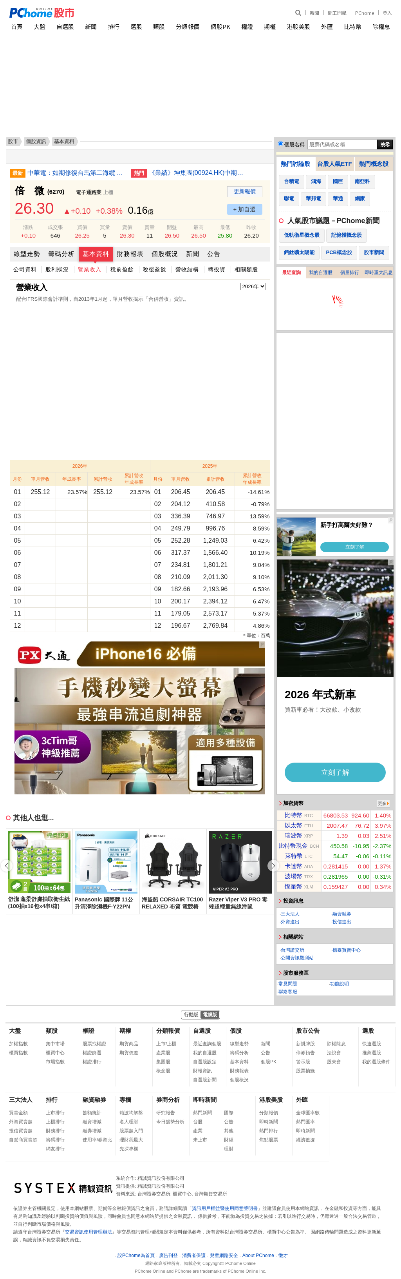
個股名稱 (294, 144)
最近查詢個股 (207, 1043)
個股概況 (165, 254)
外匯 (327, 26)
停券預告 (305, 1053)
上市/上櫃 (166, 1043)
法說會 (334, 1053)
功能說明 (339, 984)
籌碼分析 (61, 254)
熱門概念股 (373, 163)
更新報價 (245, 191)
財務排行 (55, 1131)
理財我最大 (131, 1140)
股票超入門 (131, 1131)
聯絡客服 (287, 991)
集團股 (163, 1062)
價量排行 (349, 272)
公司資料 (25, 269)
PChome (364, 12)
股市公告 (308, 1030)
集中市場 (55, 1043)
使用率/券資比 (97, 1140)
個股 (236, 1030)
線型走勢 (27, 254)
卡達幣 (293, 866)
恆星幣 (293, 886)
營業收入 (89, 269)
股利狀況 (57, 269)
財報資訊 (202, 1071)
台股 (197, 1122)
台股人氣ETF (334, 163)
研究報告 (165, 1112)
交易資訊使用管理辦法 (88, 1232)
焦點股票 (268, 1140)
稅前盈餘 (122, 269)
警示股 (303, 1062)
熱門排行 (268, 1131)
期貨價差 (128, 1053)
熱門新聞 (202, 1112)
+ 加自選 (244, 209)
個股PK (220, 26)
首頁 (17, 26)
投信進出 (341, 922)
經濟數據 (305, 1140)
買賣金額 (18, 1112)
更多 (382, 803)
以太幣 (293, 825)
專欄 (125, 1099)
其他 (228, 1131)
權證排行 (92, 1062)
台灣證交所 (292, 950)
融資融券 (341, 914)
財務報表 (130, 254)
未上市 (200, 1140)
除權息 (381, 26)
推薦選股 (371, 1053)
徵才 (283, 1255)
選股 (136, 26)
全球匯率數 (308, 1112)
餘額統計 (92, 1112)
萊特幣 (294, 855)
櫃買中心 (55, 1053)
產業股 (163, 1053)
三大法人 (290, 914)
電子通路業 (88, 192)
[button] (273, 866)
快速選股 (371, 1043)
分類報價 (187, 26)
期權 (270, 26)
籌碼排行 (55, 1140)
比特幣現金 (293, 845)
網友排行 (55, 1149)
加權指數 (18, 1043)
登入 (387, 12)
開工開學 (337, 12)
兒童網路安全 (224, 1255)
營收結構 (187, 269)
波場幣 (293, 876)
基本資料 (96, 254)
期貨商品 (128, 1043)
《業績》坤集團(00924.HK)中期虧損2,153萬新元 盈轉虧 (198, 172)
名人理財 (128, 1122)
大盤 (39, 26)
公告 (213, 254)
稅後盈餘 (154, 269)
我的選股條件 (376, 1062)
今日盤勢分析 (170, 1122)
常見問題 (287, 984)
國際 (228, 1112)
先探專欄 (128, 1149)
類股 (159, 26)
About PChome (258, 1255)
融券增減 (92, 1131)
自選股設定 (205, 1062)
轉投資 (217, 269)
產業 (197, 1131)
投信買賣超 (21, 1131)
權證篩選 (92, 1053)
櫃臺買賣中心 (346, 950)
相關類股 (246, 269)
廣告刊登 (168, 1255)
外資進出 (290, 922)
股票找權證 (94, 1043)
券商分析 (168, 1099)
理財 (228, 1149)
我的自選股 (320, 272)
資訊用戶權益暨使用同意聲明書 (225, 1208)
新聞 (314, 12)
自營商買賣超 (23, 1140)
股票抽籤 (305, 1071)
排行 (113, 26)
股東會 (334, 1062)
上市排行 (55, 1112)
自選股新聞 (205, 1080)
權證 (247, 26)
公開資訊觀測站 (297, 958)
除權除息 (336, 1043)
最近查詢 (291, 272)
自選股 (65, 26)
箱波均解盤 (131, 1112)
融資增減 (92, 1122)
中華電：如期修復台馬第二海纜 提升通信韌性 (76, 172)
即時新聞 (205, 1099)
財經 (228, 1140)
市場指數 (55, 1062)
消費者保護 (194, 1255)
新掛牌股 (305, 1043)
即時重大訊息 (379, 272)
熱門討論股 (295, 163)
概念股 (163, 1071)
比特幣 (352, 26)
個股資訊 (36, 141)
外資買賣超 (21, 1122)
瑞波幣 (293, 835)
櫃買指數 (18, 1053)
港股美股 (298, 26)
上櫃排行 (55, 1122)
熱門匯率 (305, 1122)
